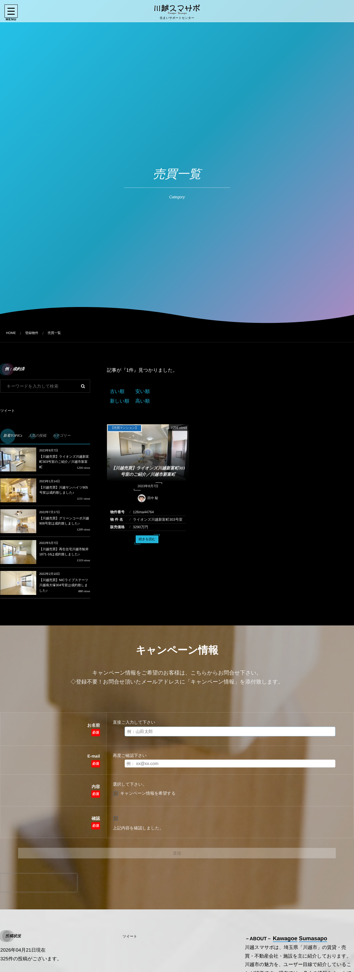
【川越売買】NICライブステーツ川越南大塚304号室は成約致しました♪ (63, 585)
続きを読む (147, 543)
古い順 (117, 391)
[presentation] (38, 883)
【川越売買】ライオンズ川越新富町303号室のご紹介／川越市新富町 (64, 462)
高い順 (142, 401)
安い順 (142, 391)
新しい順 (119, 401)
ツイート (7, 411)
